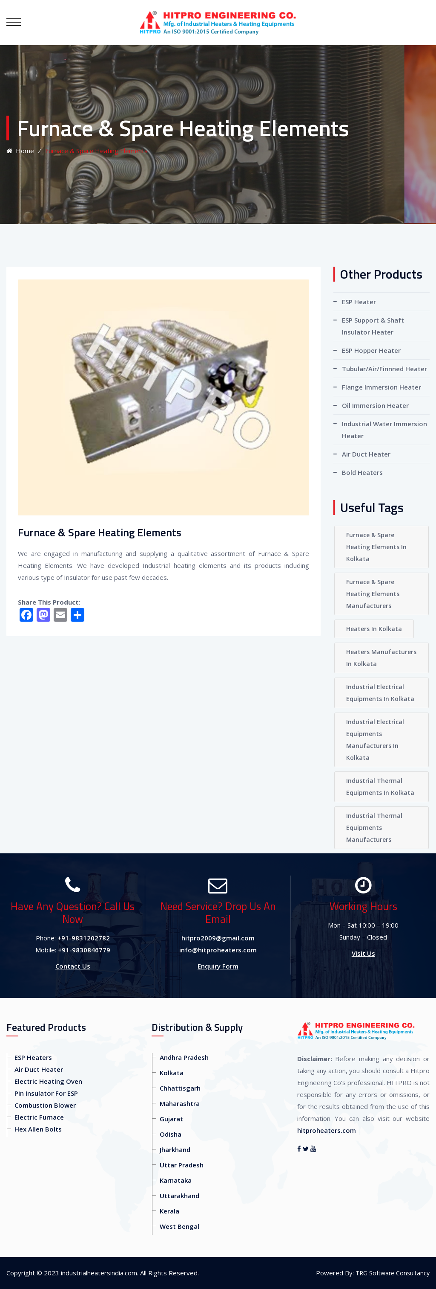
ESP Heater (359, 301)
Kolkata (172, 1072)
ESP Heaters (33, 1057)
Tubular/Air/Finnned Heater (384, 368)
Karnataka (176, 1180)
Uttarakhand (179, 1195)
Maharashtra (180, 1103)
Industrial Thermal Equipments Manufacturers (374, 828)
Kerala (169, 1211)
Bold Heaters (362, 472)
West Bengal (179, 1226)
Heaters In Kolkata (374, 629)
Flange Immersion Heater (381, 387)
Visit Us (363, 953)
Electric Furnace (39, 1117)
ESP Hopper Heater (371, 350)
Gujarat (171, 1118)
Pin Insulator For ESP (46, 1093)
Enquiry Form (218, 966)
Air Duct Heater (366, 454)
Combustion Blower (45, 1105)
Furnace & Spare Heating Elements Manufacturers (372, 594)
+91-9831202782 (83, 938)
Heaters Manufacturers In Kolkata (381, 658)
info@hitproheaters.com (218, 950)
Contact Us (72, 966)
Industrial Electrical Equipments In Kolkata (380, 693)
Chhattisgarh (180, 1088)
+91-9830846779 (84, 950)
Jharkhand (175, 1149)
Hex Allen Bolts (38, 1129)
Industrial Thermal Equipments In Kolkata (380, 787)
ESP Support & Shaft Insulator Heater (373, 326)
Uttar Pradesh (182, 1165)
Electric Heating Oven (48, 1081)
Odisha (170, 1134)
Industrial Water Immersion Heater (384, 429)
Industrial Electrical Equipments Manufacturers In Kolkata (375, 740)
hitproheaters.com (326, 1130)
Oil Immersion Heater (375, 405)
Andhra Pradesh (184, 1057)
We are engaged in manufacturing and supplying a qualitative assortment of (138, 553)
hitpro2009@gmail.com (218, 938)
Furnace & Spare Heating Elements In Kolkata (376, 547)
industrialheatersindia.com (99, 1273)
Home (20, 150)
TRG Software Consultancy (393, 1273)
